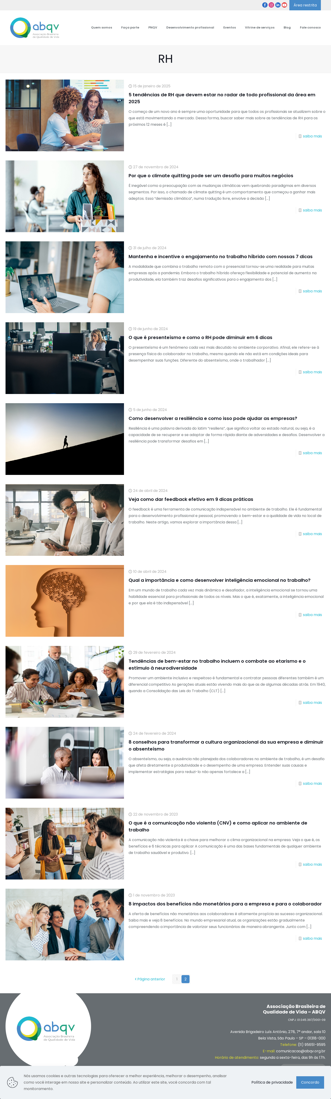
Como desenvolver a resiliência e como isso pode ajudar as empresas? (213, 418)
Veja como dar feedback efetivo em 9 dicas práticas (191, 499)
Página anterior (149, 979)
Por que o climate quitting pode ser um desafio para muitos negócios (211, 175)
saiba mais (312, 136)
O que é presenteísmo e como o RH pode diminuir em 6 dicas (200, 337)
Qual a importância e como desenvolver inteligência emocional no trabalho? (220, 580)
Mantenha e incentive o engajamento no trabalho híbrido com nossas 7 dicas (221, 256)
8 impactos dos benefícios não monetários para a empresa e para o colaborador (225, 904)
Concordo (310, 1082)
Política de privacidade (272, 1082)
